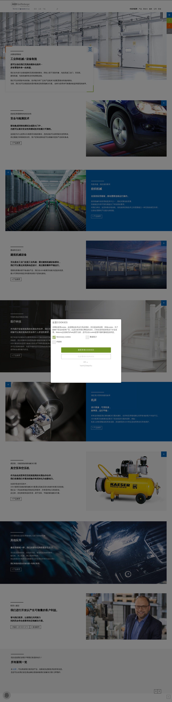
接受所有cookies (86, 350)
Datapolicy (88, 365)
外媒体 (57, 342)
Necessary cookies (61, 337)
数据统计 (91, 337)
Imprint (82, 365)
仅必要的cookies (86, 356)
